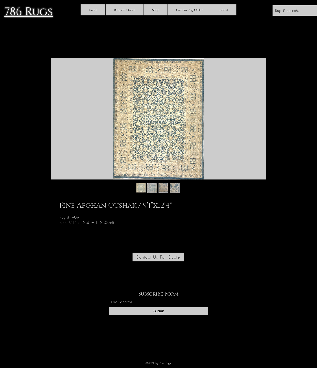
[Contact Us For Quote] (158, 257)
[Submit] (158, 311)
